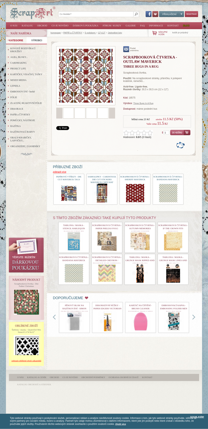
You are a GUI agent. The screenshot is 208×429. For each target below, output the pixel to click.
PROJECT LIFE (18, 68)
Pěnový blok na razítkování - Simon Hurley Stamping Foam (74, 308)
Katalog (27, 25)
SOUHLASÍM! (197, 417)
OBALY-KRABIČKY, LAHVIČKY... (20, 139)
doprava (194, 317)
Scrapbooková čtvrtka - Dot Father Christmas (26, 284)
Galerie (131, 25)
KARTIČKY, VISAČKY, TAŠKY (26, 74)
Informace (156, 25)
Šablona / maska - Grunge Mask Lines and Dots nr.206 (173, 260)
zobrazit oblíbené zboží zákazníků (26, 360)
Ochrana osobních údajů (124, 377)
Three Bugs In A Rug (143, 103)
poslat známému (131, 49)
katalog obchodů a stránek (34, 384)
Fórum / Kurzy (112, 25)
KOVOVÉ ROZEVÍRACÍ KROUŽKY (22, 50)
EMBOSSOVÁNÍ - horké (22, 91)
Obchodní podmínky (93, 377)
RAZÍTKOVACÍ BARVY (22, 131)
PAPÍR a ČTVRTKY (72, 33)
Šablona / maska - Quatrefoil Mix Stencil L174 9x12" (26, 330)
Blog (186, 25)
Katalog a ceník (36, 377)
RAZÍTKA (15, 126)
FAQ (142, 25)
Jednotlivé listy (115, 33)
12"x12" (101, 33)
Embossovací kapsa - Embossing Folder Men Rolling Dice (173, 308)
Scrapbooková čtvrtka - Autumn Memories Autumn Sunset (140, 228)
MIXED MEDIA (18, 80)
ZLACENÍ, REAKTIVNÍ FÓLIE (26, 103)
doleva (54, 317)
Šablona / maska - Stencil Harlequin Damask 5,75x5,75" (74, 228)
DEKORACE (16, 108)
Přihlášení (171, 14)
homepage (56, 33)
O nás (13, 25)
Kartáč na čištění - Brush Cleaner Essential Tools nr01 (140, 308)
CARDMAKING (18, 62)
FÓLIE (13, 97)
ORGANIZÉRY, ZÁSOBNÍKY (25, 146)
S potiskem (90, 33)
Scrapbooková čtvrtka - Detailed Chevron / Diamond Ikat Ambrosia (107, 260)
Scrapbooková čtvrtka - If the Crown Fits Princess (173, 228)
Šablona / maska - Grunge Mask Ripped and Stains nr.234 (140, 260)
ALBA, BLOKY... (19, 57)
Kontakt (173, 25)
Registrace (191, 14)
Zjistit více (120, 424)
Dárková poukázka (85, 25)
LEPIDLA (15, 85)
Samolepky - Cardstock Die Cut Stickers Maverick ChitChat (102, 179)
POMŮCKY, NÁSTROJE (22, 120)
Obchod (42, 25)
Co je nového (60, 25)
